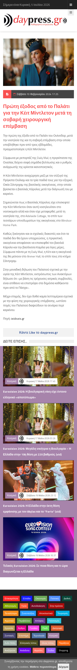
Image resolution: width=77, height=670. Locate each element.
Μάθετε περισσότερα (43, 666)
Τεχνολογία (38, 635)
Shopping (63, 650)
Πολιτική (55, 598)
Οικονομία (41, 598)
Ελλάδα (27, 598)
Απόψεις (39, 620)
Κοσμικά (11, 381)
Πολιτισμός (54, 620)
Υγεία (23, 606)
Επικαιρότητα (11, 598)
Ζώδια (51, 650)
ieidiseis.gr (17, 318)
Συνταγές (9, 635)
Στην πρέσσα (56, 606)
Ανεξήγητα (10, 650)
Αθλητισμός (10, 606)
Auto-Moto (10, 643)
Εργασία (9, 628)
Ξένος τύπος (47, 643)
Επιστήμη (24, 635)
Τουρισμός (62, 613)
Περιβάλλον (24, 620)
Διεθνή (67, 598)
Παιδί (45, 628)
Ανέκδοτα (25, 650)
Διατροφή (57, 628)
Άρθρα (21, 628)
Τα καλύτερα (11, 613)
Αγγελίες (38, 650)
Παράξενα (64, 643)
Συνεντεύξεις (28, 613)
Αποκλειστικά (46, 613)
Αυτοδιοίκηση (38, 606)
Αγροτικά (9, 620)
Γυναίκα (33, 628)
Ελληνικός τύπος (28, 643)
